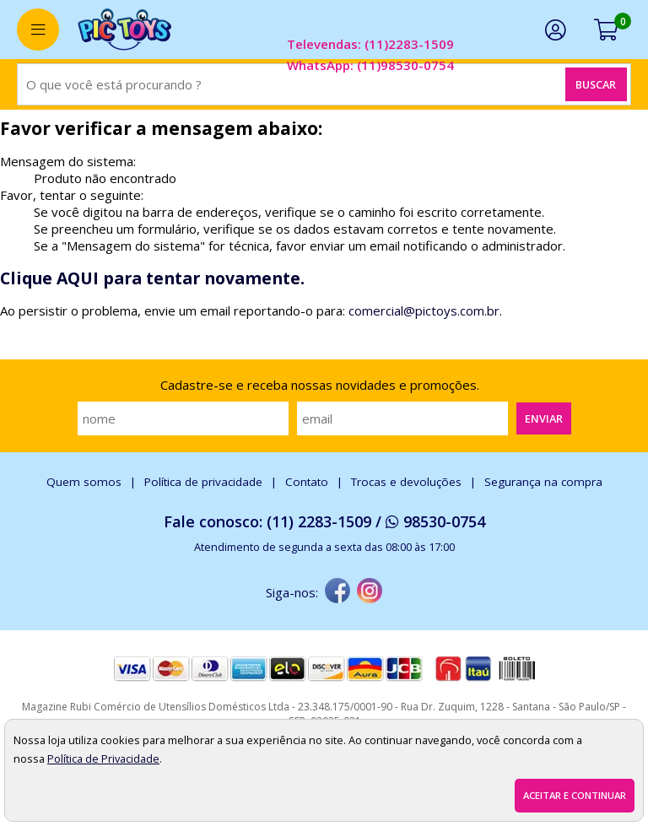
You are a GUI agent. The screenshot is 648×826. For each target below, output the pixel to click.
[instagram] (369, 592)
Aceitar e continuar (574, 795)
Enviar (544, 418)
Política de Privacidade (103, 758)
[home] (124, 29)
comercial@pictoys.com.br (424, 310)
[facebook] (337, 592)
